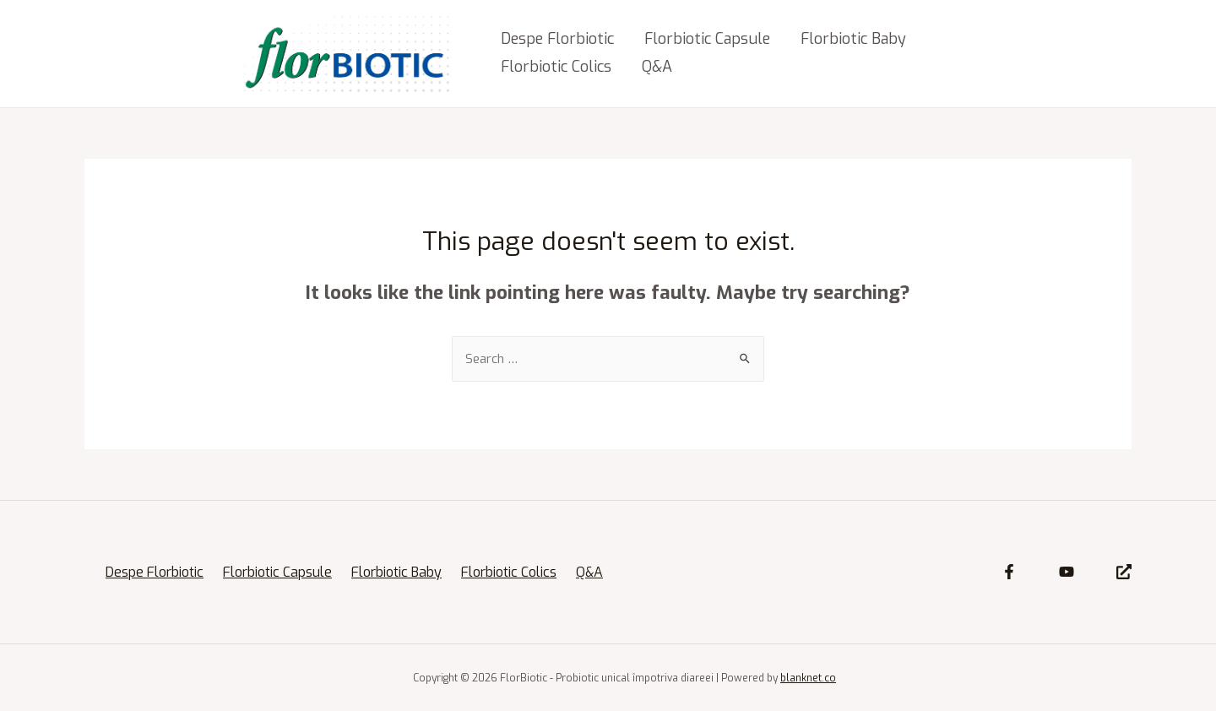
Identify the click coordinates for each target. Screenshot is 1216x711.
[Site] (1124, 571)
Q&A (657, 67)
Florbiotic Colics (556, 67)
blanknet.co (808, 678)
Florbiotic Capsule (707, 39)
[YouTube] (1066, 571)
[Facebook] (1009, 571)
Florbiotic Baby (853, 39)
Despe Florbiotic (557, 39)
